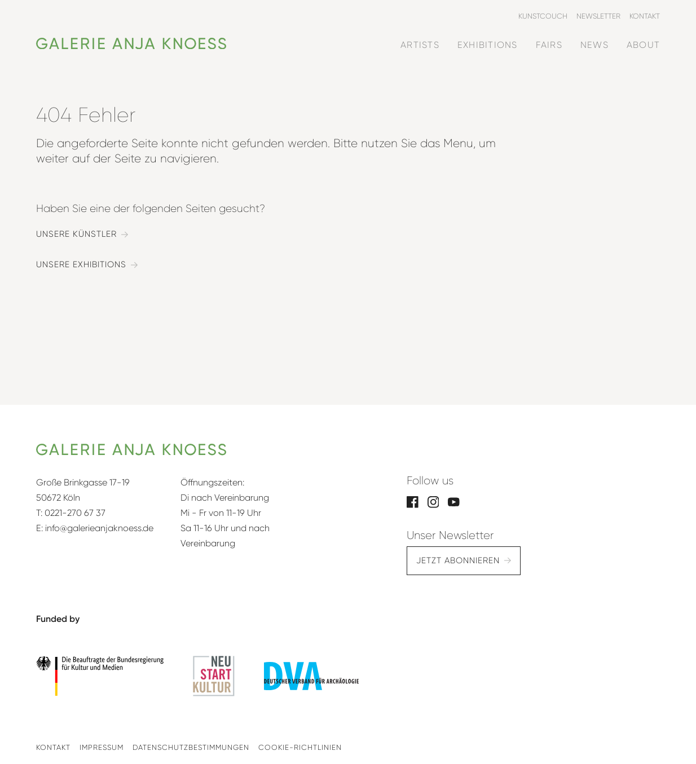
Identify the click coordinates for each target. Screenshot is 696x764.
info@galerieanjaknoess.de (99, 528)
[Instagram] (433, 501)
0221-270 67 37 (75, 512)
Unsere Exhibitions (81, 265)
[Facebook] (413, 501)
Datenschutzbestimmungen (191, 747)
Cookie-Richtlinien (300, 747)
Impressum (102, 747)
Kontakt (53, 747)
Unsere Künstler (76, 234)
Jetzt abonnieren (458, 560)
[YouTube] (454, 501)
